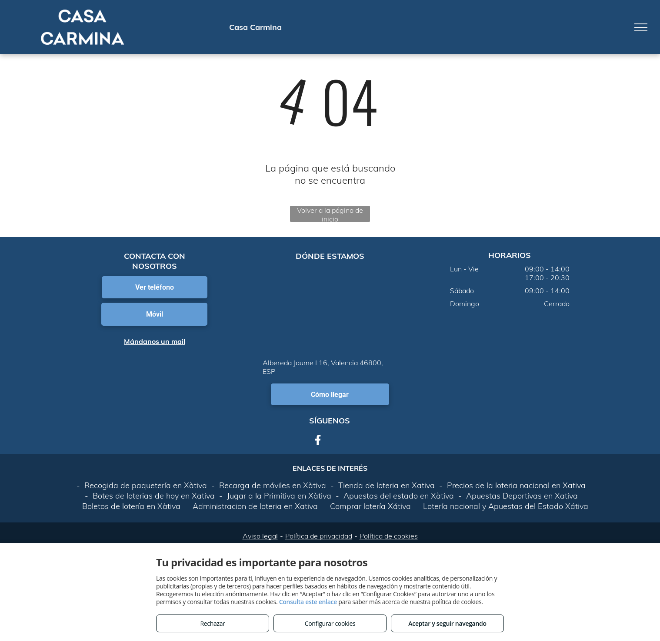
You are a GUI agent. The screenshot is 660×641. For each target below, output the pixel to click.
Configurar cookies (330, 623)
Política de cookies (389, 536)
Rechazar (212, 623)
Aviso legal (260, 536)
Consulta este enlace (308, 602)
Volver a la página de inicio (330, 214)
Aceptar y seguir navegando (447, 623)
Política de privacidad (318, 536)
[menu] (641, 27)
